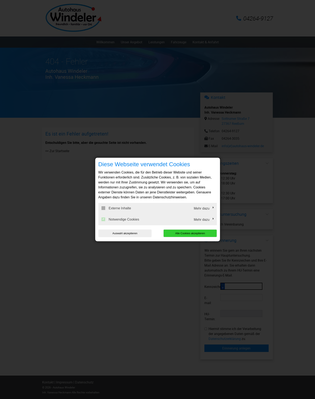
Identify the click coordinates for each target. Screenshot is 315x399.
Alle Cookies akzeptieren (190, 233)
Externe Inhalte (116, 208)
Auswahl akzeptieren (124, 233)
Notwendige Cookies (120, 219)
